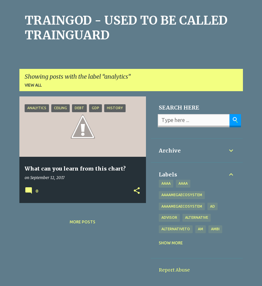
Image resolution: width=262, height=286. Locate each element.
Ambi (215, 229)
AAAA (183, 183)
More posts (82, 222)
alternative (196, 217)
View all (33, 85)
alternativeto (175, 229)
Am (200, 229)
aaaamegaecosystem (181, 195)
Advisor (169, 217)
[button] (137, 191)
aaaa (166, 183)
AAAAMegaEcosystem (181, 206)
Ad (212, 206)
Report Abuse (174, 270)
